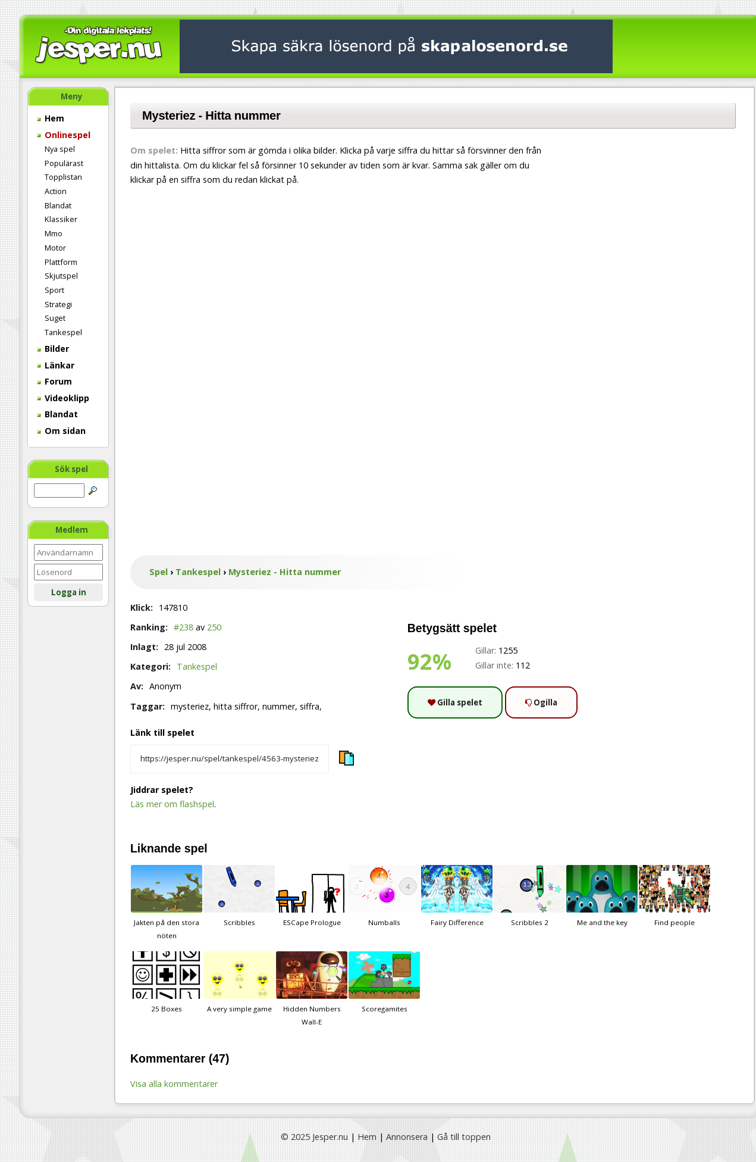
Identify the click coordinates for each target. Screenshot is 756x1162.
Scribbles (239, 896)
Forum (54, 381)
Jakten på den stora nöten (166, 902)
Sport (54, 290)
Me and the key (602, 896)
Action (56, 191)
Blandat (58, 205)
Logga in (68, 592)
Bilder (53, 348)
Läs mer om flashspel (172, 804)
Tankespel (63, 332)
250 (214, 627)
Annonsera (407, 1136)
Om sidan (61, 430)
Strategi (58, 304)
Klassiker (61, 219)
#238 (183, 627)
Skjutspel (61, 275)
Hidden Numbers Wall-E (311, 988)
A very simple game (239, 982)
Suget (55, 318)
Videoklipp (63, 398)
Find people (674, 896)
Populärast (64, 163)
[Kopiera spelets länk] (229, 759)
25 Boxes (166, 982)
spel (196, 848)
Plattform (61, 262)
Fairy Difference (457, 896)
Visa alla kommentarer (174, 1083)
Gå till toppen (464, 1136)
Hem (50, 118)
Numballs (384, 896)
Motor (55, 247)
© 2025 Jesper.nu (314, 1136)
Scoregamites (384, 982)
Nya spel (60, 148)
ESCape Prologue (311, 896)
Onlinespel (63, 134)
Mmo (53, 233)
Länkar (55, 365)
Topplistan (63, 176)
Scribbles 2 (529, 896)
